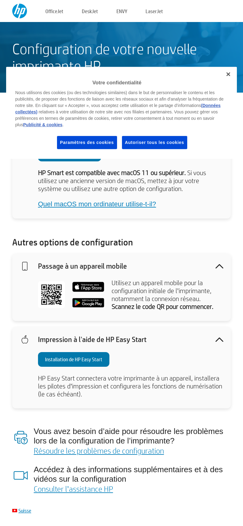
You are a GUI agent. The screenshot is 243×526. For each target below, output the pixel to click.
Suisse (24, 510)
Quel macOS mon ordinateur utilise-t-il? (97, 204)
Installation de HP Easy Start (73, 359)
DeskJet (90, 11)
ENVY (121, 11)
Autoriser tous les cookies (154, 142)
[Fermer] (228, 74)
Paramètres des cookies (87, 142)
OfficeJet (54, 11)
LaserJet (154, 11)
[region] (121, 113)
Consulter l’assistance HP (73, 489)
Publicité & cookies (43, 124)
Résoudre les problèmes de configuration (99, 450)
